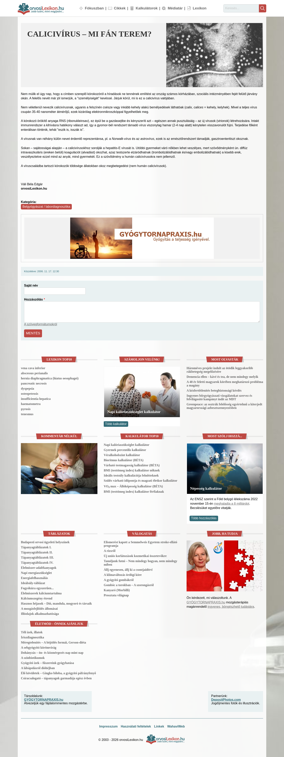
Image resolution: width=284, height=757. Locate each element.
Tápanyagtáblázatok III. (37, 556)
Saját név (31, 285)
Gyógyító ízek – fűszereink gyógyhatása (47, 662)
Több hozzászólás (204, 517)
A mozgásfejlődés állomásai (39, 607)
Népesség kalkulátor (206, 488)
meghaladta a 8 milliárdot (231, 502)
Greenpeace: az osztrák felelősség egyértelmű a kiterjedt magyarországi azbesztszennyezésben (224, 405)
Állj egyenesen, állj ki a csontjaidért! (128, 569)
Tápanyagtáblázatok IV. (37, 561)
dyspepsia (27, 387)
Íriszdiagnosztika (32, 636)
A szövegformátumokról (40, 324)
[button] (214, 55)
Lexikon (199, 8)
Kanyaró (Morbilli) (117, 589)
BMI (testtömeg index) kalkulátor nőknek (132, 469)
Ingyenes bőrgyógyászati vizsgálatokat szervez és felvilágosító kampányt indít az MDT (219, 396)
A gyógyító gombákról (119, 579)
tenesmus (27, 413)
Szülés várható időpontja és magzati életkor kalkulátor (140, 479)
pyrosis (26, 408)
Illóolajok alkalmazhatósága (40, 613)
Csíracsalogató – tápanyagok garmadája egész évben (56, 677)
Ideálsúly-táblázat (33, 582)
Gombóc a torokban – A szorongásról (129, 584)
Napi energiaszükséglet (36, 572)
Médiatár (175, 8)
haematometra (31, 403)
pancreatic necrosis (34, 382)
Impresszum (108, 725)
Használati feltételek (136, 725)
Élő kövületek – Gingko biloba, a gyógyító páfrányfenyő (58, 672)
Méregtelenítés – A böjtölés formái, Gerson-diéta (53, 641)
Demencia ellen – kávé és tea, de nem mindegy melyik (222, 376)
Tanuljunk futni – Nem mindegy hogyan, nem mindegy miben (140, 562)
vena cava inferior (33, 367)
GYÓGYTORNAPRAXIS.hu (206, 601)
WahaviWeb (176, 725)
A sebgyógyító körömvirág (38, 646)
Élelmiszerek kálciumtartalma (41, 592)
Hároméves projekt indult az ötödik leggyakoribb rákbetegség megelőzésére (220, 369)
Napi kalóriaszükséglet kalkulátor (134, 411)
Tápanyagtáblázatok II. (37, 551)
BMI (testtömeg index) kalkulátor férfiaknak (134, 490)
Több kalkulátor (116, 423)
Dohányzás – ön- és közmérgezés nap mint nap (52, 652)
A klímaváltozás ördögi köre (123, 574)
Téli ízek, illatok (32, 631)
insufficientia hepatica (36, 398)
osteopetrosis (29, 393)
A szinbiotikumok (33, 657)
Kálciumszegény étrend (36, 597)
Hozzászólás (33, 299)
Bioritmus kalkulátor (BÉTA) (123, 459)
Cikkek (119, 8)
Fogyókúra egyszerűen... (37, 587)
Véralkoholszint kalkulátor (122, 454)
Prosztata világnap (116, 594)
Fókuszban (94, 8)
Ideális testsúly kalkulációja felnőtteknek (131, 474)
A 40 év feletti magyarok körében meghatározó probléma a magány (225, 382)
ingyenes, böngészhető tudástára (231, 606)
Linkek (159, 725)
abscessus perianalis (34, 372)
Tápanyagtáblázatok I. (36, 546)
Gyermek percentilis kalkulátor (125, 449)
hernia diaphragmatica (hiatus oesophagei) (49, 377)
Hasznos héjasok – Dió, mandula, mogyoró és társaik (56, 602)
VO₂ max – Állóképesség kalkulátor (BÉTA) (133, 485)
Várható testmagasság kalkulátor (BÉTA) (132, 464)
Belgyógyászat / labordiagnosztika (46, 206)
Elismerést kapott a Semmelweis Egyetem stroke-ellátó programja (140, 543)
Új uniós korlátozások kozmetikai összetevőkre (135, 555)
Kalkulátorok (147, 8)
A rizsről (109, 550)
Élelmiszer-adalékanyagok (38, 567)
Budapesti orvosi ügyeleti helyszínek (45, 541)
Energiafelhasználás (34, 577)
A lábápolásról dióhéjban (38, 667)
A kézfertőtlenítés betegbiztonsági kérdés (214, 389)
